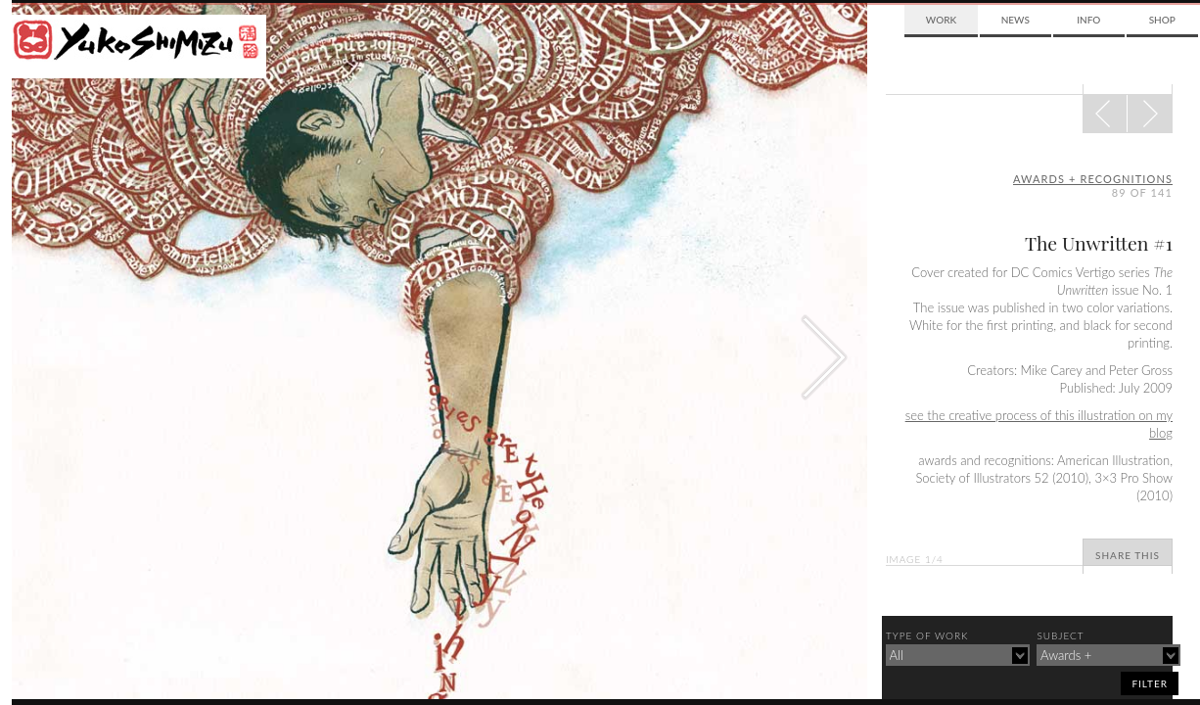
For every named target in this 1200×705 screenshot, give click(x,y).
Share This (1127, 555)
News (1015, 19)
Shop (1162, 19)
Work (941, 19)
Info (1088, 19)
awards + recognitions (1093, 178)
